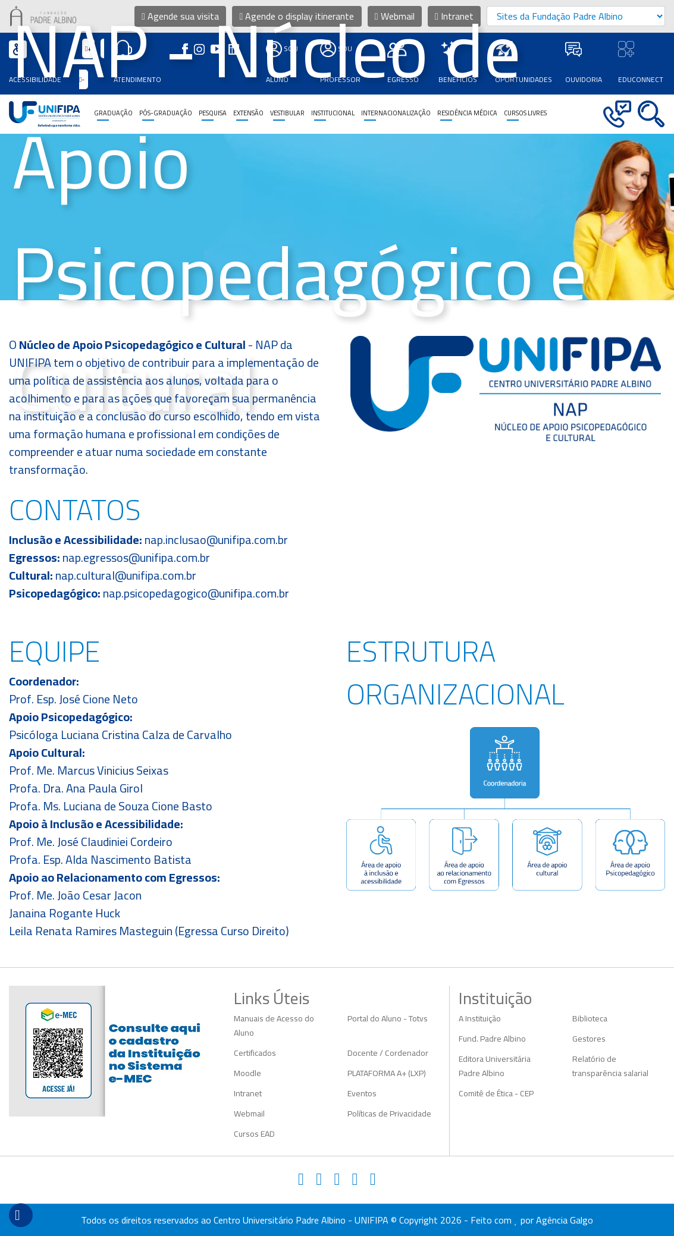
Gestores (589, 1038)
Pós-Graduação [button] (165, 113)
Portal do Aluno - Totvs (387, 1018)
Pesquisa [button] (213, 113)
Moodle (247, 1073)
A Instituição (480, 1018)
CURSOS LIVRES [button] (525, 113)
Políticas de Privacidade (389, 1113)
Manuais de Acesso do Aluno (274, 1025)
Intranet (248, 1093)
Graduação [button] (113, 113)
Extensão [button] (248, 113)
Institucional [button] (333, 113)
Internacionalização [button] (396, 113)
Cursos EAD (254, 1133)
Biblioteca (589, 1018)
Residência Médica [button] (467, 113)
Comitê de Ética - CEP (496, 1093)
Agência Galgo (564, 1220)
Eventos (362, 1093)
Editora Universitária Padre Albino (495, 1066)
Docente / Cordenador (387, 1053)
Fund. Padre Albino (492, 1038)
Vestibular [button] (287, 113)
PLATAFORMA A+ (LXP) (386, 1073)
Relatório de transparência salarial (610, 1066)
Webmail (249, 1113)
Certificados (255, 1053)
